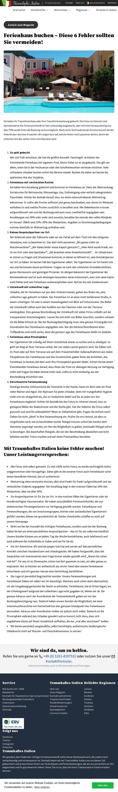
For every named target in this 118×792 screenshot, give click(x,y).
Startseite (19, 10)
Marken (88, 692)
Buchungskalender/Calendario (18, 699)
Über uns (80, 2)
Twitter (6, 740)
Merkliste (112, 2)
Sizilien (88, 699)
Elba (86, 713)
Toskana (88, 702)
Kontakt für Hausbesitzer (15, 695)
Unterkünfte (38, 10)
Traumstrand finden (60, 699)
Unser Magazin (57, 692)
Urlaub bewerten (58, 706)
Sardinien (89, 695)
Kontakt (69, 2)
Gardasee (89, 709)
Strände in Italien (106, 10)
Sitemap (6, 709)
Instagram (8, 743)
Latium (88, 688)
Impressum (8, 702)
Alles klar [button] (103, 785)
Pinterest (7, 747)
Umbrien (88, 706)
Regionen (81, 10)
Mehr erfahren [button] (42, 787)
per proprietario (97, 2)
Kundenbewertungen (61, 702)
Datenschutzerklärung (14, 706)
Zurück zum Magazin (21, 25)
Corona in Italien (58, 713)
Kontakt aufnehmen (60, 695)
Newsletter (8, 692)
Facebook (7, 736)
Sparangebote (57, 709)
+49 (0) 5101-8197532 (57, 656)
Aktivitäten (60, 10)
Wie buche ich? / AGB (13, 688)
